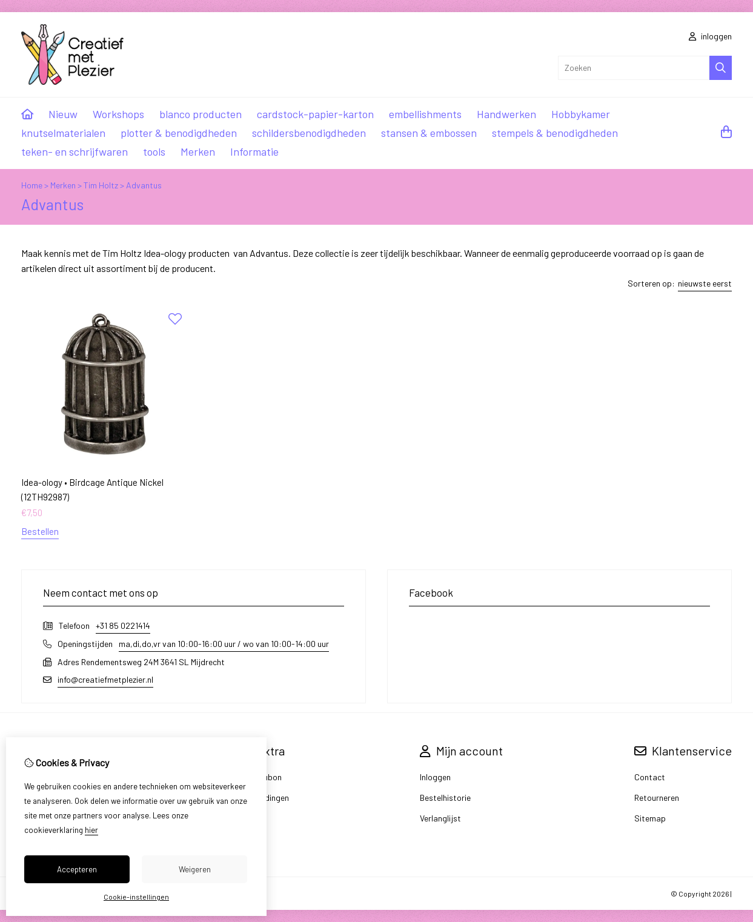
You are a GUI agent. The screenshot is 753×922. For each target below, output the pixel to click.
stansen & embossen (429, 132)
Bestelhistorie (445, 797)
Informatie (254, 151)
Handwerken (506, 114)
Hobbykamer (580, 114)
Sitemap (650, 818)
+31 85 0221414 (123, 625)
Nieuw (63, 114)
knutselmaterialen (63, 132)
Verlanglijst (440, 818)
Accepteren (77, 869)
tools (154, 151)
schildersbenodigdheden (309, 132)
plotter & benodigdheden (179, 132)
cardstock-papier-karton (315, 114)
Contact (649, 777)
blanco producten (200, 114)
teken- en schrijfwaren (74, 151)
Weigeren (195, 869)
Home (31, 185)
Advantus (144, 185)
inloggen (710, 36)
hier (91, 830)
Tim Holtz (101, 185)
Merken (198, 151)
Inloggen (435, 777)
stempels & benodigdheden (555, 132)
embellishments (425, 114)
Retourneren (656, 797)
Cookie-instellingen (136, 896)
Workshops (118, 114)
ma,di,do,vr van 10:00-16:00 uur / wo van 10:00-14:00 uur (224, 643)
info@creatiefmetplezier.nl (105, 679)
